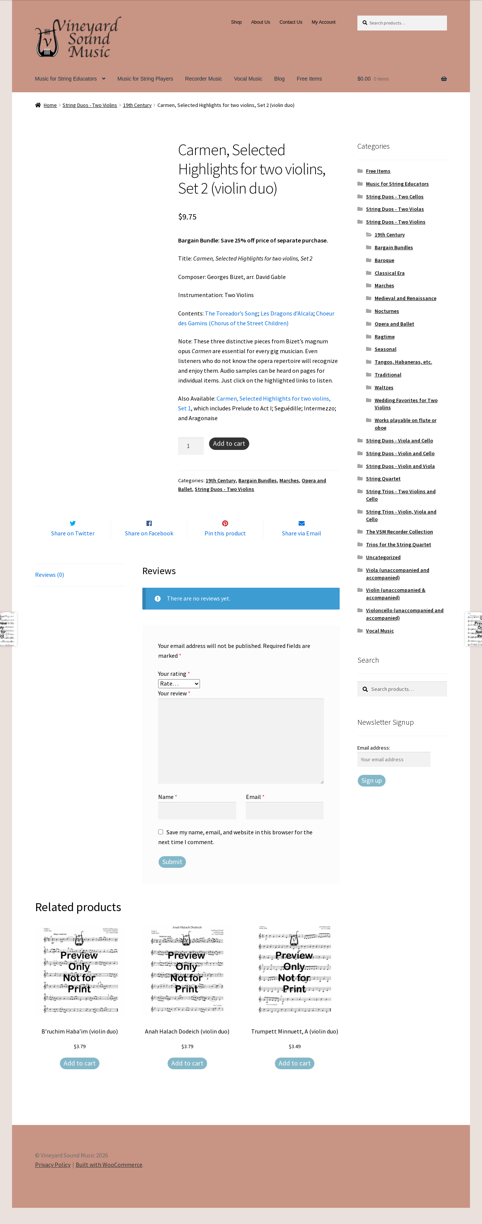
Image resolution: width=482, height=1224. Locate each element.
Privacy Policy (52, 1180)
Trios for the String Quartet (398, 544)
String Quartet (383, 478)
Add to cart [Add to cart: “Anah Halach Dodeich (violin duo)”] (187, 1079)
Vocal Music (248, 79)
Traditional (388, 374)
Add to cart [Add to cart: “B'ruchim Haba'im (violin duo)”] (80, 1079)
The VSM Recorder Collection (399, 531)
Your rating (174, 689)
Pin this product (225, 549)
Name (167, 812)
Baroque (384, 260)
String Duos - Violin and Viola (400, 466)
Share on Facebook (149, 549)
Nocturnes (387, 311)
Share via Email (301, 549)
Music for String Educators (66, 79)
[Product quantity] (191, 446)
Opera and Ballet (394, 323)
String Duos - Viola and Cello (399, 440)
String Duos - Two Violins (90, 105)
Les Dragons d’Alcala (287, 313)
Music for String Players (145, 79)
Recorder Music (203, 79)
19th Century (137, 105)
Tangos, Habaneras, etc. (403, 361)
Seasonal (386, 349)
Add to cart (229, 443)
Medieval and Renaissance (405, 298)
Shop (236, 22)
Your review (174, 709)
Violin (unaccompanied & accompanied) (396, 594)
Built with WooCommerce (109, 1180)
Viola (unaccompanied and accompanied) (397, 574)
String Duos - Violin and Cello (400, 453)
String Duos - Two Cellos (395, 196)
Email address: (373, 747)
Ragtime (385, 336)
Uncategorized (383, 557)
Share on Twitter (73, 549)
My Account (324, 22)
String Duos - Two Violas (395, 209)
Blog (279, 79)
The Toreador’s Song (231, 313)
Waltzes (384, 387)
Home (50, 105)
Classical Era (390, 273)
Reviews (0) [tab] (49, 590)
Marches (289, 480)
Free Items (309, 79)
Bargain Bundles (257, 480)
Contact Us (290, 22)
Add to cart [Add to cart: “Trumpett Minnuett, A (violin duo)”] (295, 1079)
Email (255, 812)
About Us (260, 22)
